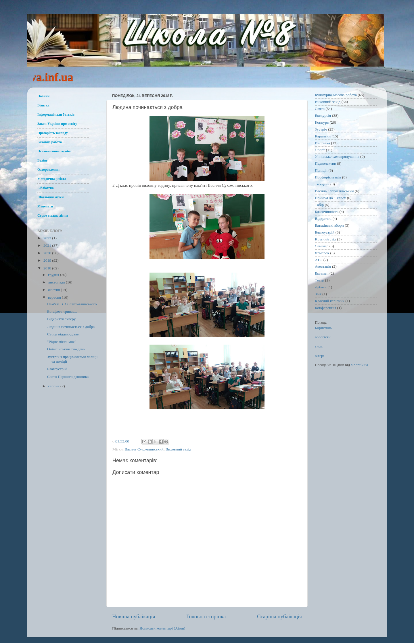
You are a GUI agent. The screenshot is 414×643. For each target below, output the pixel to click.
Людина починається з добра (71, 327)
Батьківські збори (329, 225)
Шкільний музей (50, 197)
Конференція (325, 308)
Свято (320, 108)
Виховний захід (178, 449)
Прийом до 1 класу (330, 198)
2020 (47, 253)
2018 (47, 268)
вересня (55, 297)
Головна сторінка (206, 616)
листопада (57, 282)
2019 (47, 260)
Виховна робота (49, 142)
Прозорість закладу (52, 133)
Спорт (320, 150)
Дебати (321, 287)
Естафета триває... (62, 311)
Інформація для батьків (55, 114)
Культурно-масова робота (336, 95)
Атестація (323, 266)
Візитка (43, 105)
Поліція (321, 170)
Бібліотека (45, 188)
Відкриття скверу (61, 319)
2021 (47, 245)
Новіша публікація (133, 616)
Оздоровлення (48, 170)
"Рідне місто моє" (61, 341)
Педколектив (325, 163)
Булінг (42, 160)
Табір (319, 205)
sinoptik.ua (359, 365)
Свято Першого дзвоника (68, 376)
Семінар (321, 246)
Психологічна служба (54, 151)
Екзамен (322, 273)
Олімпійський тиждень (66, 349)
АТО (318, 260)
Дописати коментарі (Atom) (162, 628)
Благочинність (326, 211)
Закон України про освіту (57, 124)
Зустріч (321, 129)
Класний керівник (329, 301)
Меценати (45, 206)
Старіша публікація (279, 616)
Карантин (323, 136)
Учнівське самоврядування (337, 156)
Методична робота (51, 179)
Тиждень (322, 184)
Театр (319, 280)
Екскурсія (323, 115)
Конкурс (322, 122)
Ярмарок (322, 253)
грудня (54, 275)
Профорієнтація (328, 177)
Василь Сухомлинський (144, 449)
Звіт (318, 294)
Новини (43, 96)
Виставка (322, 143)
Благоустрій (57, 369)
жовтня (54, 289)
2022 (47, 238)
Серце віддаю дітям (52, 215)
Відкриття (323, 218)
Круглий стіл (325, 239)
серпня (54, 386)
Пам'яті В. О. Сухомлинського (72, 304)
